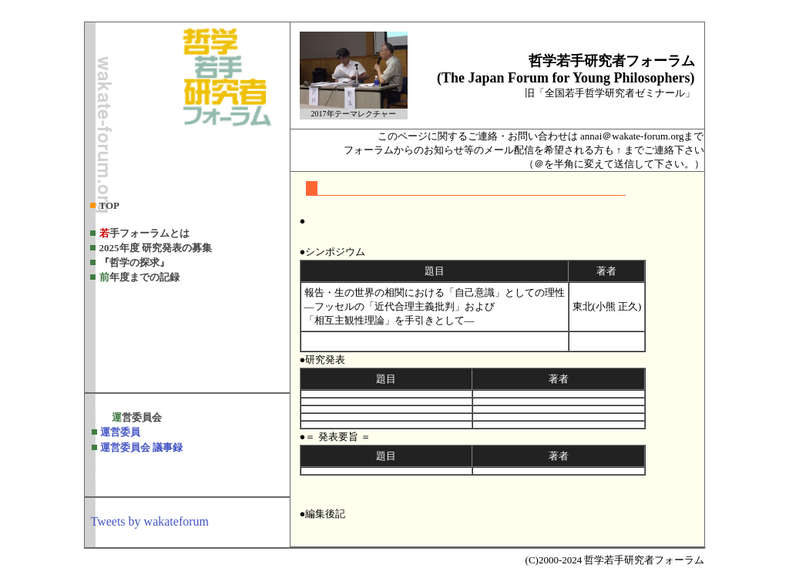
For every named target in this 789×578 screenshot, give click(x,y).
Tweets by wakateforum (150, 521)
